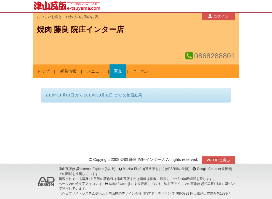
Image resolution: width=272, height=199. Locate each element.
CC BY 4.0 (213, 184)
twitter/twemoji (119, 184)
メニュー (95, 71)
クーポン (140, 71)
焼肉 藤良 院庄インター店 (80, 29)
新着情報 (68, 71)
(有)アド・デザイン (156, 193)
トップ (43, 71)
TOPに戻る (218, 160)
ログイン (218, 16)
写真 (118, 71)
